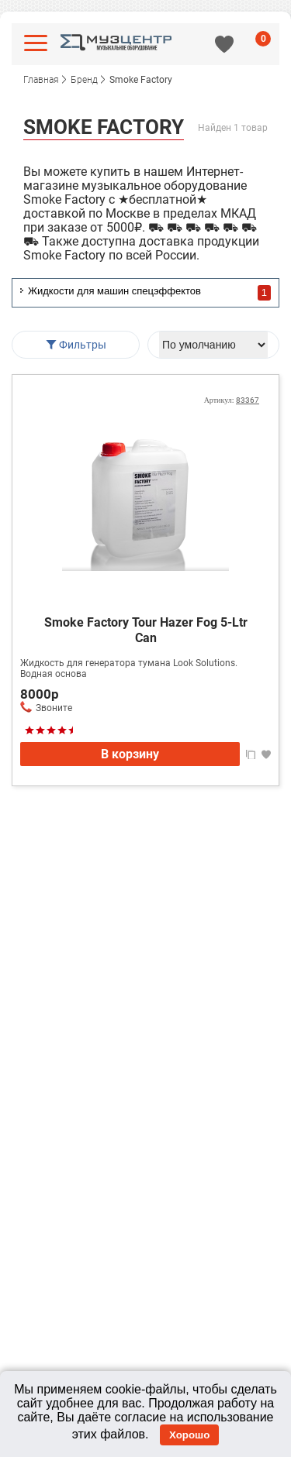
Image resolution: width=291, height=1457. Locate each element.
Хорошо (189, 1435)
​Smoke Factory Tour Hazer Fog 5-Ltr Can (146, 630)
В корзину (130, 754)
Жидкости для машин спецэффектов (114, 291)
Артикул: (231, 400)
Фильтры (75, 344)
